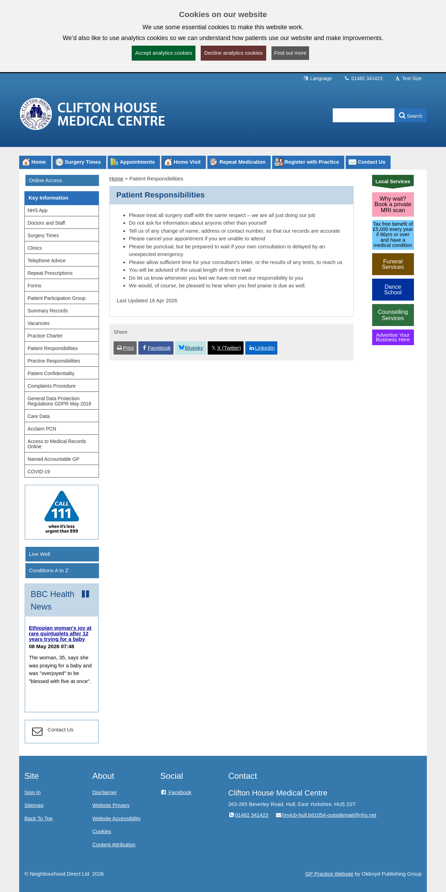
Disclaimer (104, 792)
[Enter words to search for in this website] (364, 115)
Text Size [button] (408, 78)
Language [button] (317, 78)
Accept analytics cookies (163, 53)
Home (116, 178)
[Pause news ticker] (85, 594)
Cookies (101, 831)
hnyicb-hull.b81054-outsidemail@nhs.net (325, 815)
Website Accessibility (116, 818)
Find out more (290, 53)
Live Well (39, 554)
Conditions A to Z (48, 570)
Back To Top (38, 818)
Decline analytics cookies (233, 53)
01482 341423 (363, 78)
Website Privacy (111, 805)
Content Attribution (113, 844)
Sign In (32, 792)
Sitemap (34, 805)
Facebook (175, 792)
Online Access (45, 180)
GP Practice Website (329, 874)
